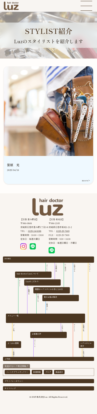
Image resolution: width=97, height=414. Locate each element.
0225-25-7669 (63, 231)
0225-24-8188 (34, 231)
